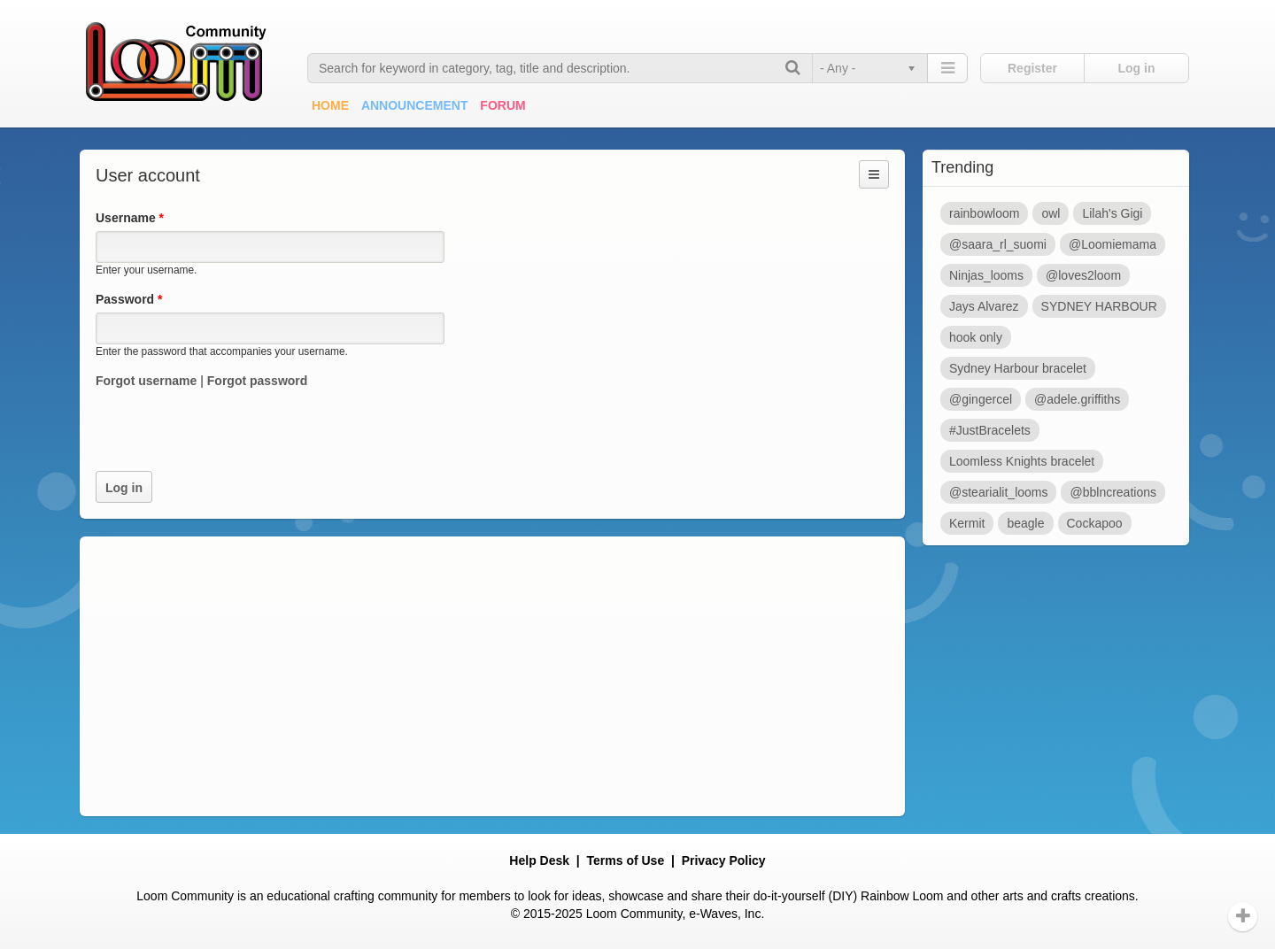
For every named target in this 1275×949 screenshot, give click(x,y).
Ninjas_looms (986, 275)
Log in (1136, 68)
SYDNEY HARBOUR (1099, 306)
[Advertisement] (492, 676)
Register (1032, 68)
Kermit (967, 523)
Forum (502, 105)
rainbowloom (984, 213)
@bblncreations (1113, 492)
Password (129, 299)
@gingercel (980, 399)
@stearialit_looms (998, 492)
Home (330, 105)
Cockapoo (1095, 523)
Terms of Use (626, 860)
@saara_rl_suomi (998, 244)
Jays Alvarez (984, 306)
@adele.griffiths (1077, 399)
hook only (975, 337)
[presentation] (230, 436)
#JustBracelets (990, 430)
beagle (1025, 523)
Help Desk (539, 860)
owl (1050, 213)
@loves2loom (1083, 275)
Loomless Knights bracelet (1021, 461)
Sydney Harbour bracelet (1017, 368)
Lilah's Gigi (1112, 213)
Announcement (414, 105)
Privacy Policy (724, 860)
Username (130, 218)
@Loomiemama (1112, 244)
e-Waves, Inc (725, 914)
